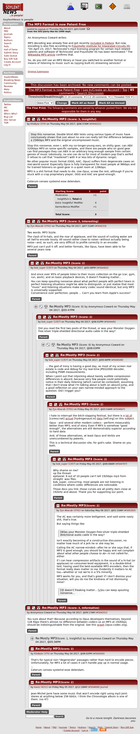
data (100, 418)
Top (124, 90)
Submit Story (11, 52)
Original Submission (38, 71)
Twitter (7, 104)
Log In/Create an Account (101, 90)
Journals (8, 34)
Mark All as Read (83, 103)
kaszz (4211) (41, 687)
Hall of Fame (11, 49)
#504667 (119, 409)
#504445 (110, 322)
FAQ (6, 31)
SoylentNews (12, 10)
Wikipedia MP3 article (41, 54)
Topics (7, 37)
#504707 (121, 464)
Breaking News (12, 80)
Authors (8, 40)
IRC (5, 107)
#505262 (130, 510)
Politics (7, 92)
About (7, 28)
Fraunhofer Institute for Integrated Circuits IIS (101, 46)
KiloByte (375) (38, 124)
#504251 (101, 612)
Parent (32, 186)
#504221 (95, 124)
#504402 (102, 268)
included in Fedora (102, 43)
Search (7, 43)
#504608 (94, 687)
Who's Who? (10, 113)
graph (100, 624)
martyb (41, 29)
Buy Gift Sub (11, 59)
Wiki (6, 110)
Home (39, 727)
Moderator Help (36, 712)
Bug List (8, 117)
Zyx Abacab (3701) (40, 226)
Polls (6, 46)
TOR (6, 123)
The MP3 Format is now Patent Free (56, 24)
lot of (129, 415)
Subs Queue (10, 56)
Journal (104, 687)
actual (69, 418)
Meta (6, 89)
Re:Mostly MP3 (54, 119)
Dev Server (10, 120)
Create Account (12, 62)
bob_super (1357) (43, 268)
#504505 (99, 653)
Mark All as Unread (112, 103)
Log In (7, 65)
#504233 (100, 226)
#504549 (117, 360)
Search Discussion (90, 93)
